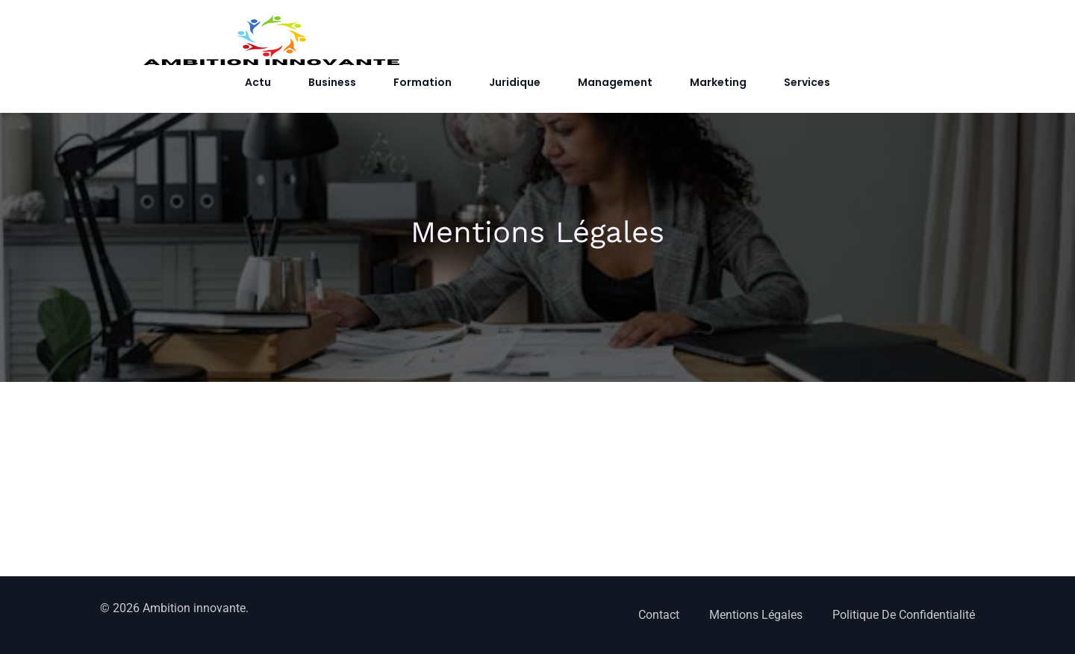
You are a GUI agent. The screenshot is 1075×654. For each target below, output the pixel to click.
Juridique (514, 82)
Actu (258, 82)
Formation (422, 82)
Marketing (718, 82)
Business (332, 82)
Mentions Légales (756, 615)
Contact (658, 615)
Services (807, 82)
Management (615, 82)
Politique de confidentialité (903, 615)
